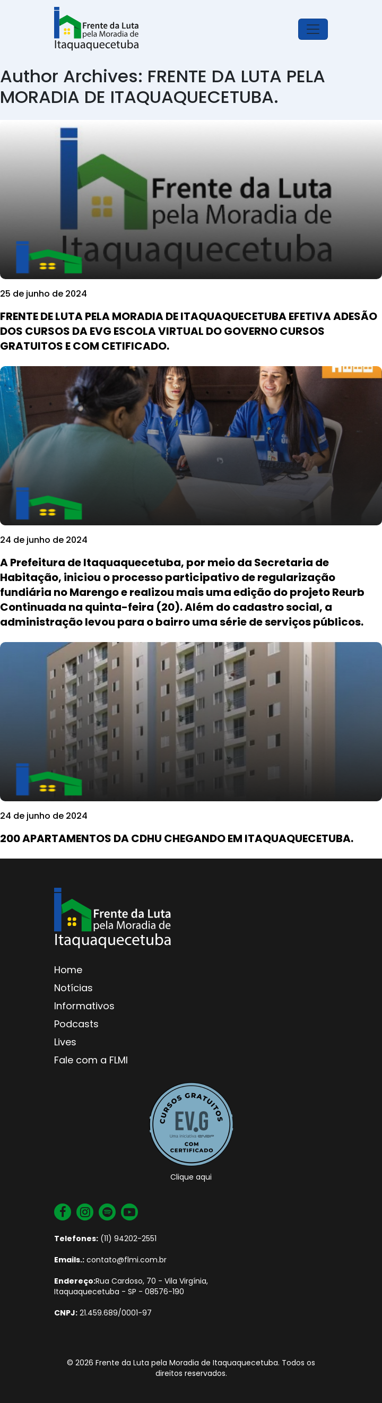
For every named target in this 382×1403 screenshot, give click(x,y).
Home (68, 969)
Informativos (84, 1005)
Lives (65, 1042)
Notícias (73, 987)
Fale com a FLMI (91, 1060)
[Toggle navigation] (313, 29)
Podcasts (76, 1023)
